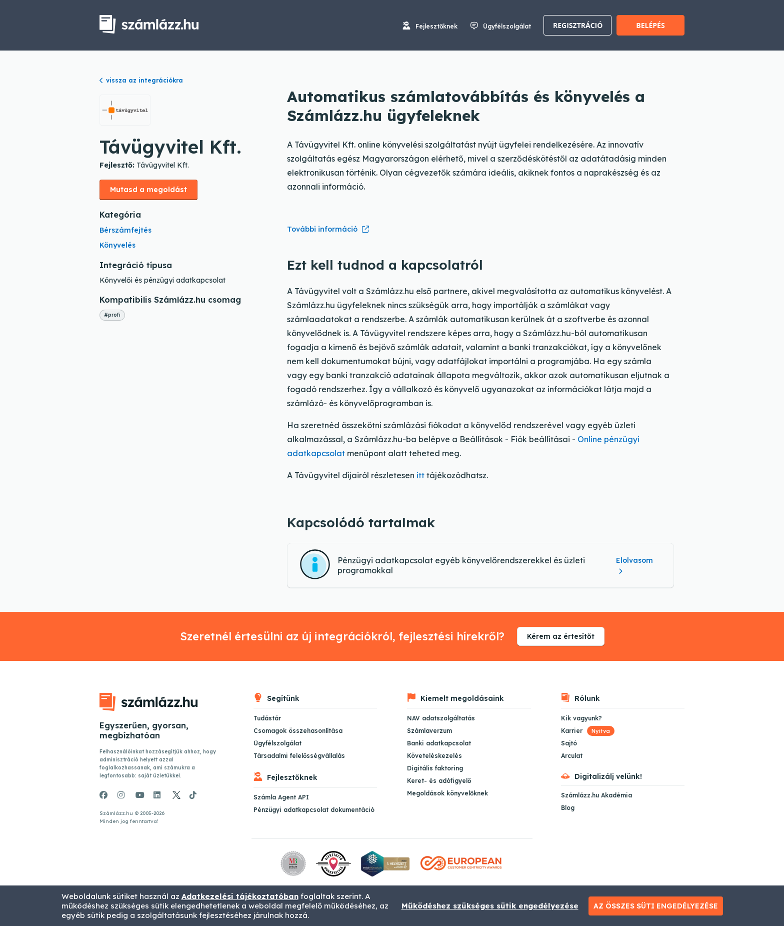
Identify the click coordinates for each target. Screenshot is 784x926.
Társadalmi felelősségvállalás (299, 755)
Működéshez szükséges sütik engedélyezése (490, 905)
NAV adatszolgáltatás (441, 718)
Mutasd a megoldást (148, 189)
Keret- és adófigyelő (439, 780)
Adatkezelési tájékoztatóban (240, 896)
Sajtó (569, 743)
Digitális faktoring (435, 768)
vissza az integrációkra (141, 80)
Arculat (571, 755)
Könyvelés (118, 245)
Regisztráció (577, 25)
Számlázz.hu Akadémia (596, 795)
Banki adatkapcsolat (439, 743)
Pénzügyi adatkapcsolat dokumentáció (314, 809)
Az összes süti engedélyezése (656, 905)
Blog (567, 807)
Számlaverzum (429, 730)
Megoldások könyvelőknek (447, 793)
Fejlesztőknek (437, 26)
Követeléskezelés (434, 755)
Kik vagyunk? (581, 718)
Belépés (650, 25)
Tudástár (267, 718)
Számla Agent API (281, 797)
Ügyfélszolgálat (507, 26)
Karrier (587, 730)
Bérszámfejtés (126, 230)
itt (420, 475)
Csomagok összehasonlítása (298, 730)
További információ (322, 229)
